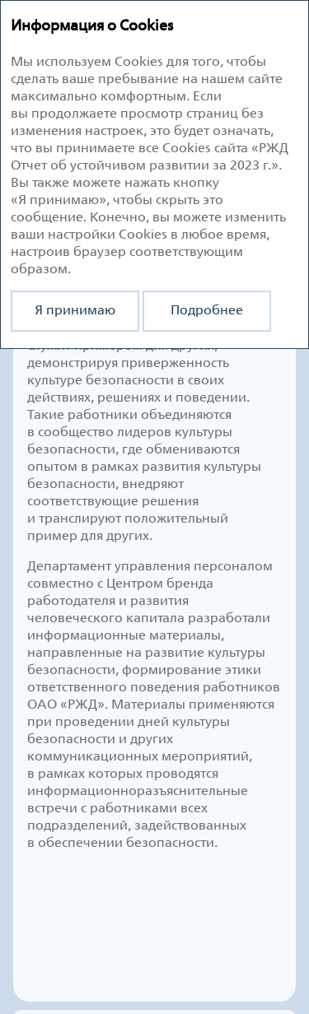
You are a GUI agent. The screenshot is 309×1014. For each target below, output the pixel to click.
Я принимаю (75, 311)
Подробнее (207, 311)
